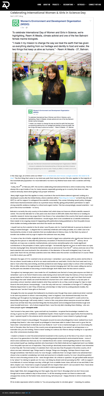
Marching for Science (67, 198)
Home (39, 5)
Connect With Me (95, 5)
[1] (31, 255)
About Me (46, 5)
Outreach (80, 5)
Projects (55, 5)
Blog (21, 16)
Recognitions (68, 5)
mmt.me (28, 393)
